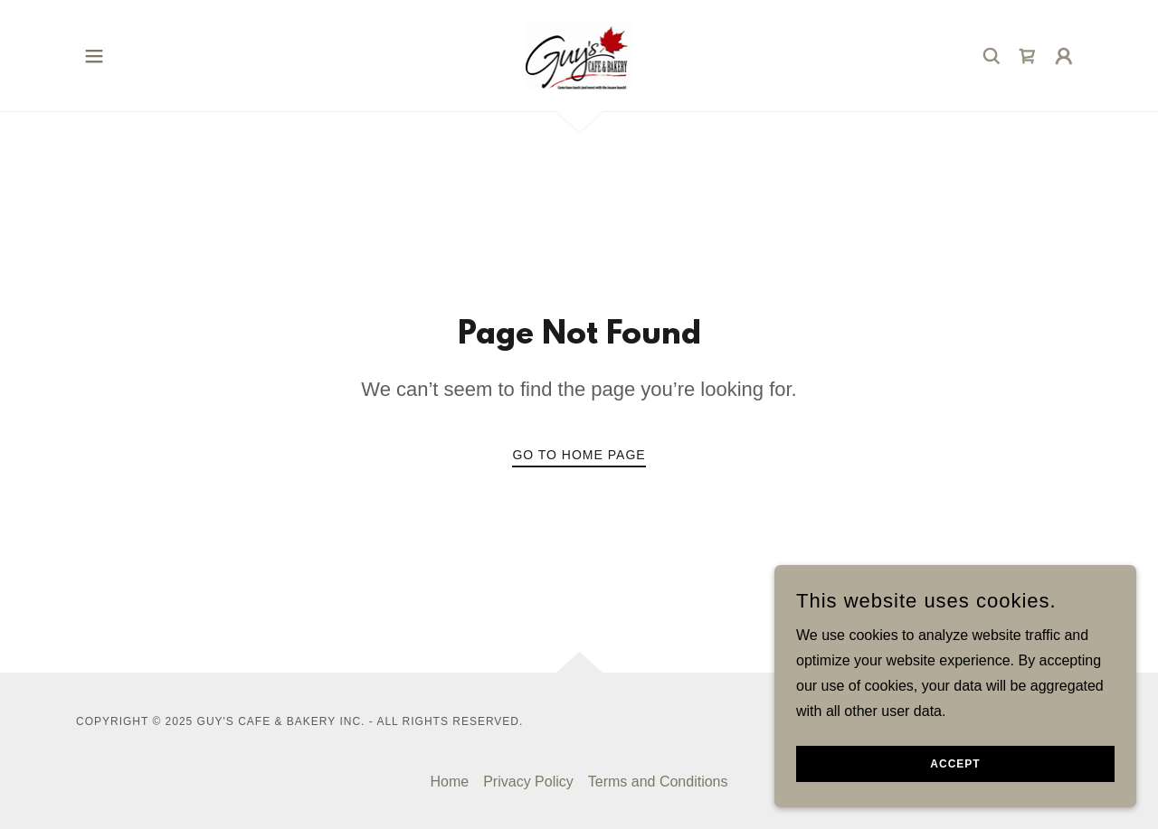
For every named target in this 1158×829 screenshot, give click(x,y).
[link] (579, 54)
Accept (955, 801)
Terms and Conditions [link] (658, 781)
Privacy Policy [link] (528, 781)
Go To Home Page (578, 454)
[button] (94, 56)
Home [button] (449, 781)
